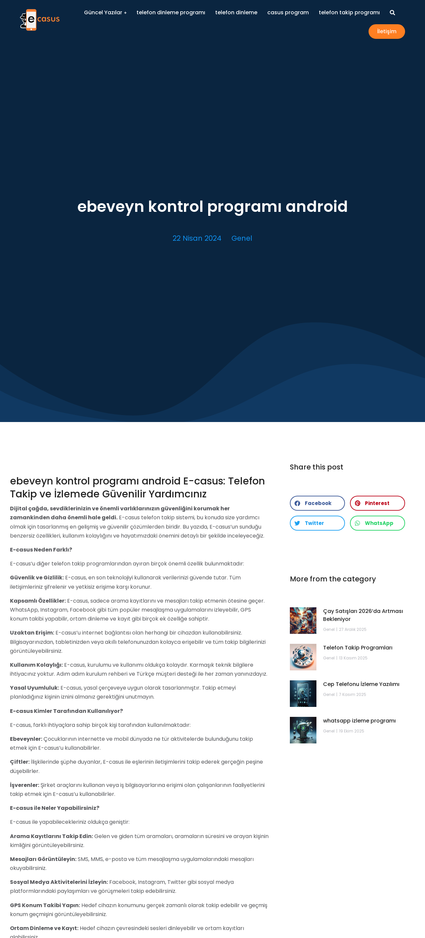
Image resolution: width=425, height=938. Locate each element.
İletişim (386, 31)
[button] (317, 503)
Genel (241, 238)
